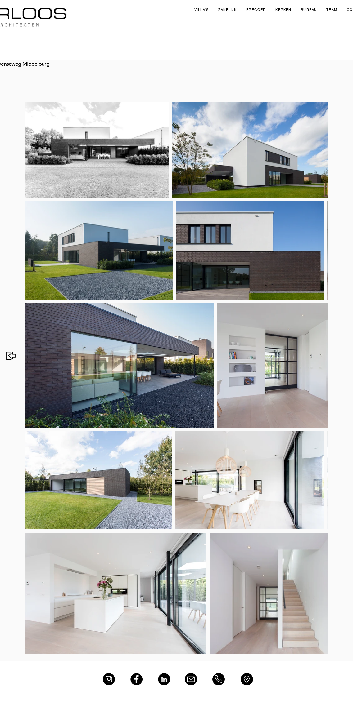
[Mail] (191, 679)
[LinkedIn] (164, 679)
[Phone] (218, 679)
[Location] (247, 679)
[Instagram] (109, 679)
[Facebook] (136, 679)
